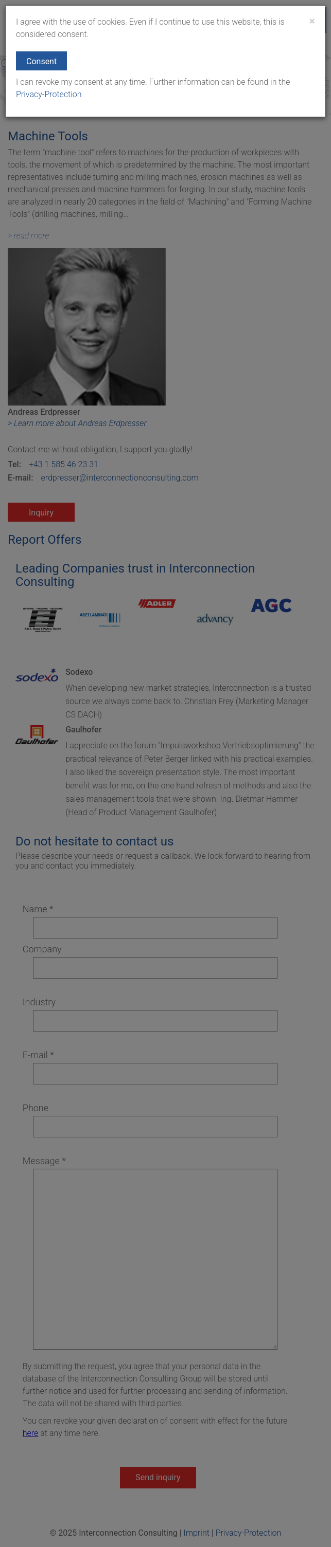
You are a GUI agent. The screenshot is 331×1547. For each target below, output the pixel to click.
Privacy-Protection (49, 94)
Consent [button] (41, 61)
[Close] (312, 21)
